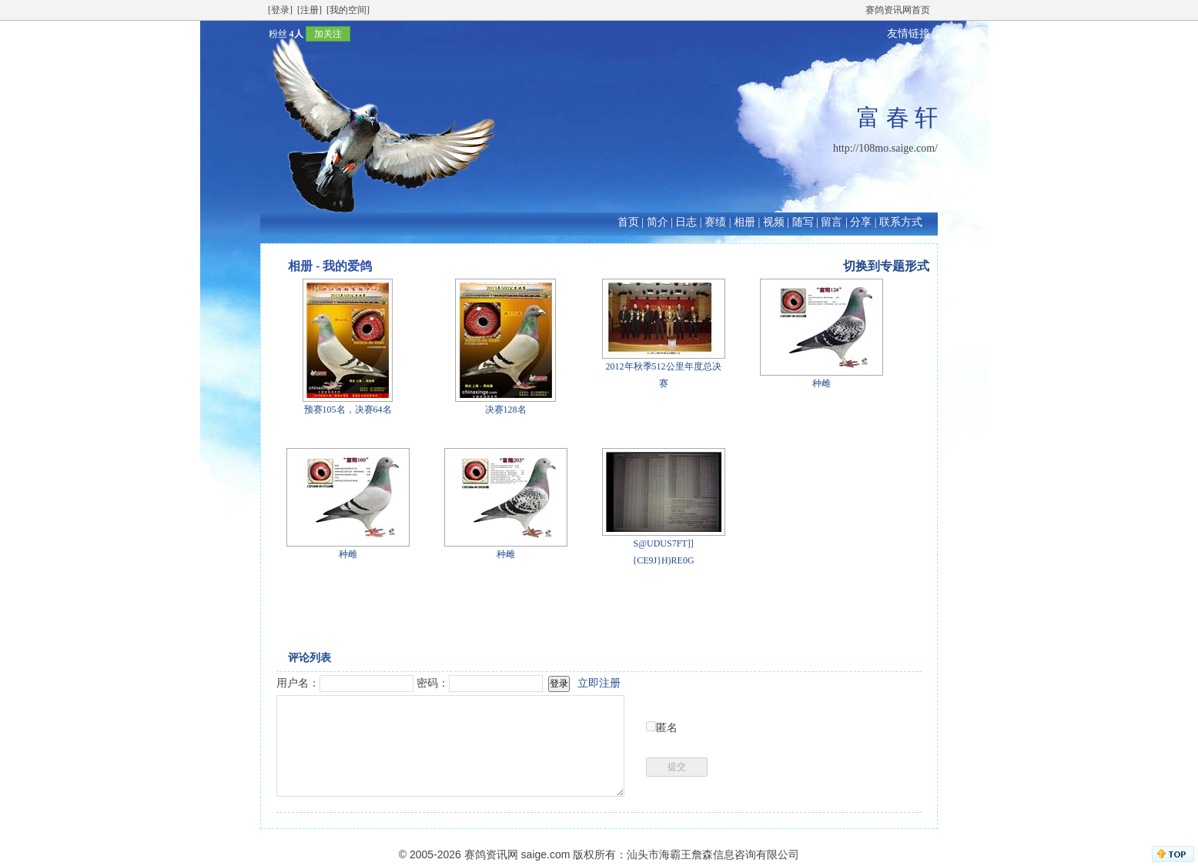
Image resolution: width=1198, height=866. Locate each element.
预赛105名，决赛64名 (348, 409)
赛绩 (715, 222)
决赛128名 (506, 409)
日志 (686, 222)
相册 (744, 222)
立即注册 (599, 683)
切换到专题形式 (886, 266)
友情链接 (908, 33)
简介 (657, 222)
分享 (861, 222)
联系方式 (900, 222)
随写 (803, 222)
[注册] (309, 10)
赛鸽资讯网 (491, 854)
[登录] (280, 10)
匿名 (667, 728)
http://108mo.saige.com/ (885, 148)
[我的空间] (348, 10)
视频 (774, 222)
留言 (831, 222)
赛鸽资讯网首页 (897, 10)
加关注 (328, 33)
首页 (628, 222)
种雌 (821, 383)
